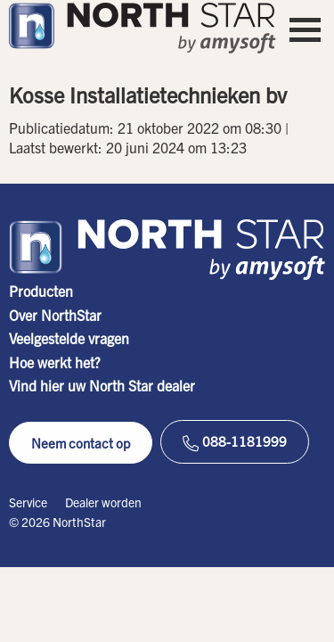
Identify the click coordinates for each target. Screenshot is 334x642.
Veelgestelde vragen (69, 338)
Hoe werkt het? (55, 362)
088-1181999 (235, 442)
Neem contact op (80, 442)
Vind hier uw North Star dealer (102, 385)
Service (28, 502)
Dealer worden (103, 502)
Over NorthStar (55, 315)
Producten (41, 291)
